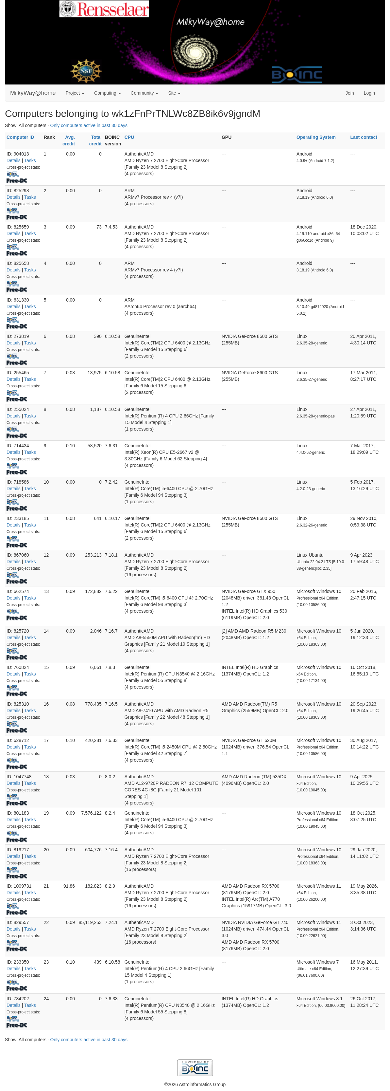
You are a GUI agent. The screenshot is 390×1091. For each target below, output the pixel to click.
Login (369, 93)
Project (75, 93)
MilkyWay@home (33, 93)
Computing (107, 93)
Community (145, 93)
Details (14, 160)
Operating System (316, 137)
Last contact (363, 137)
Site (174, 93)
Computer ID (20, 137)
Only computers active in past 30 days (89, 125)
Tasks (30, 160)
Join (350, 93)
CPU (129, 137)
